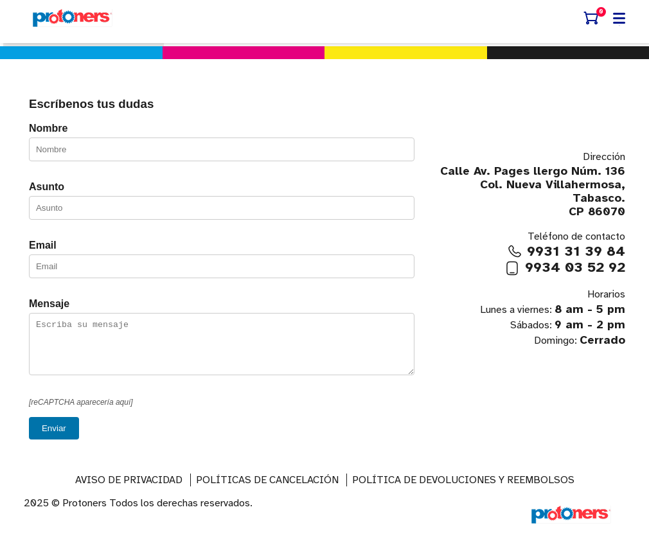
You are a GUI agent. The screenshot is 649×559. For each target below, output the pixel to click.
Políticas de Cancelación (267, 489)
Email (43, 245)
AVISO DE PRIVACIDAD (128, 489)
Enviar (54, 438)
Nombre (48, 128)
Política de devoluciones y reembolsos (463, 489)
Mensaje (49, 303)
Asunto (46, 186)
